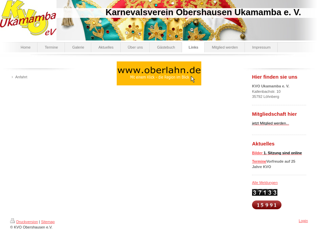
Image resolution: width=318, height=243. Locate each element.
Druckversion (24, 222)
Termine (259, 161)
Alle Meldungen (265, 183)
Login (303, 221)
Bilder (277, 153)
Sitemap (47, 222)
